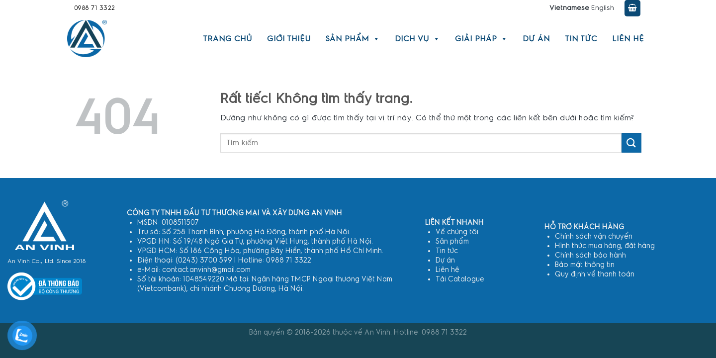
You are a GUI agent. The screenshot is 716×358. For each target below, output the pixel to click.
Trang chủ (227, 39)
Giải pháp (481, 39)
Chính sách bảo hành (590, 255)
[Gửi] (631, 143)
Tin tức (581, 39)
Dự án (536, 39)
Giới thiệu (289, 39)
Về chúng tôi (457, 232)
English (602, 7)
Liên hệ (628, 39)
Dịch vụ (417, 39)
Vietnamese (569, 7)
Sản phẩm (353, 39)
